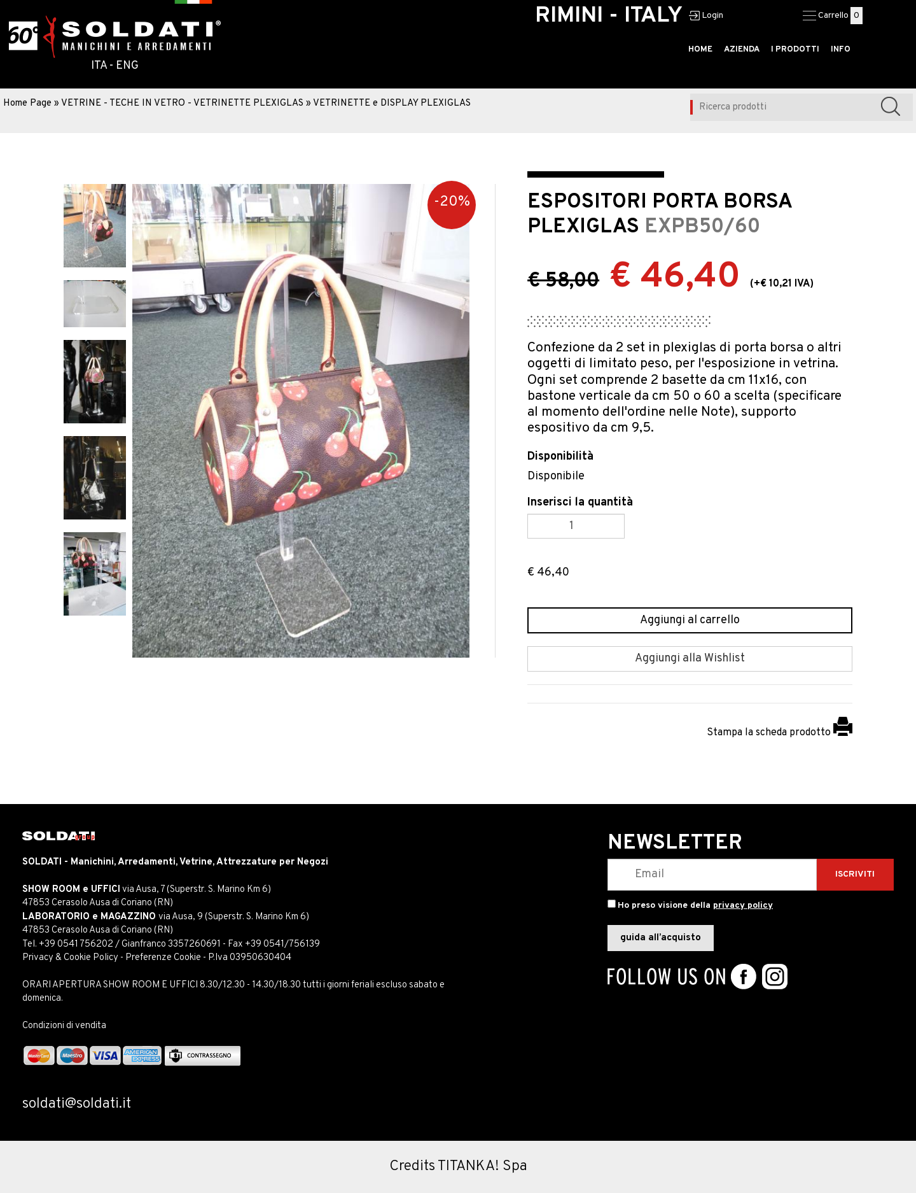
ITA (99, 66)
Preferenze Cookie (163, 958)
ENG (127, 66)
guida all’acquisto (660, 938)
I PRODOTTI (795, 50)
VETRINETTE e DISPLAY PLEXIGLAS (392, 103)
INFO (840, 50)
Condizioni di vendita (64, 1026)
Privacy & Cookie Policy (70, 958)
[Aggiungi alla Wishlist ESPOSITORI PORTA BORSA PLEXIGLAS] (689, 659)
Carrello (833, 15)
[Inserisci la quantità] (576, 526)
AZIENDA (742, 50)
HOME (700, 50)
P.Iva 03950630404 (249, 958)
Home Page (27, 103)
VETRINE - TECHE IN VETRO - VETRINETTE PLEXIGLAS (182, 103)
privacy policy (743, 905)
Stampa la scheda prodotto (779, 732)
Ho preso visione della (695, 905)
